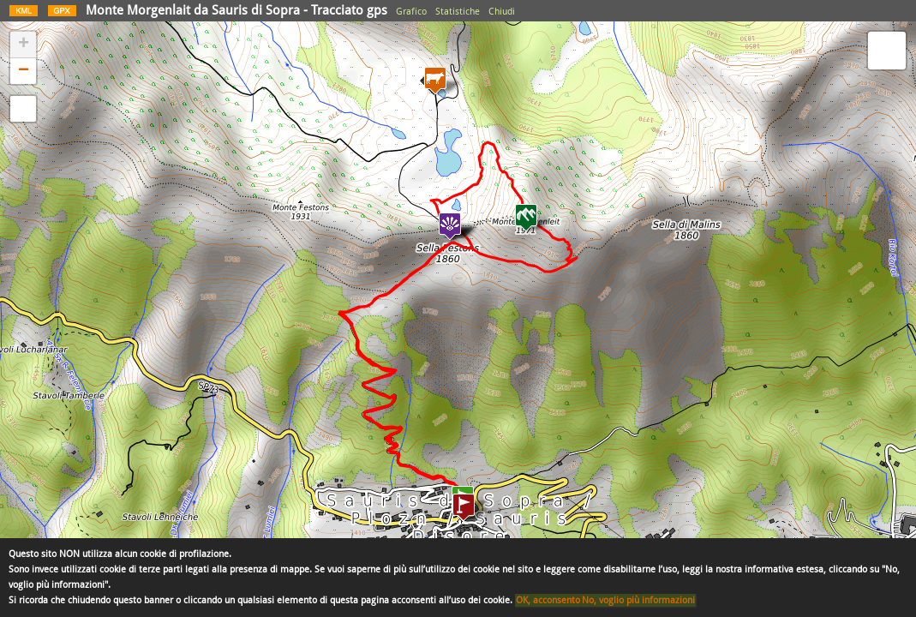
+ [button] (23, 44)
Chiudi (501, 11)
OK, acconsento (548, 600)
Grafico (411, 11)
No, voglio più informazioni (638, 600)
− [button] (23, 71)
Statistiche (457, 11)
